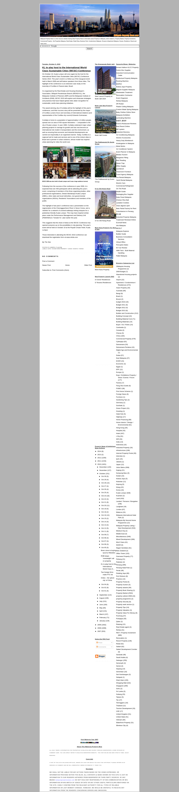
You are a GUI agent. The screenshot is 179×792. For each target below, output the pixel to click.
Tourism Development (124, 708)
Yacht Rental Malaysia (124, 180)
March (101, 614)
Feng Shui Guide (122, 386)
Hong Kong (120, 428)
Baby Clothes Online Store (125, 112)
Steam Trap (120, 163)
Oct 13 (104, 525)
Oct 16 (104, 515)
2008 (99, 628)
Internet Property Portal (124, 453)
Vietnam (119, 720)
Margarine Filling (122, 157)
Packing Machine (122, 81)
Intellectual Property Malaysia (126, 78)
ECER (118, 361)
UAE (118, 711)
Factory (119, 383)
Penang (119, 565)
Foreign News (121, 394)
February (102, 617)
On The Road (121, 189)
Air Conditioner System (124, 149)
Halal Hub (119, 414)
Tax (117, 700)
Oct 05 (104, 547)
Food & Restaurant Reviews (126, 124)
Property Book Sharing (124, 590)
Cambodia (120, 327)
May (101, 608)
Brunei (118, 299)
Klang (118, 487)
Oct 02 (104, 587)
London (119, 509)
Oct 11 (104, 531)
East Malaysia (121, 358)
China (118, 336)
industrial (71, 132)
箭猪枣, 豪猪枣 (121, 121)
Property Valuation (122, 610)
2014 (99, 451)
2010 (99, 464)
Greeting (119, 411)
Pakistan (119, 562)
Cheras (118, 333)
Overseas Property (123, 556)
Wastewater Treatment (124, 92)
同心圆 (118, 214)
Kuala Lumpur (121, 493)
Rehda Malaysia (122, 101)
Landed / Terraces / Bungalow (127, 501)
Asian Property (121, 288)
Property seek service (124, 604)
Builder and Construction (125, 313)
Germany (119, 402)
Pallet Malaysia (121, 256)
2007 (99, 631)
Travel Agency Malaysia (124, 174)
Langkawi (119, 506)
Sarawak (119, 655)
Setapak (119, 677)
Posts (99, 643)
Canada (119, 330)
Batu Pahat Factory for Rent (126, 208)
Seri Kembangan (122, 674)
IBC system (120, 129)
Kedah (118, 476)
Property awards (122, 587)
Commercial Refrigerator (125, 186)
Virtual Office (120, 242)
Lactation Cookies (122, 203)
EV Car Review (121, 248)
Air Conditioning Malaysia (125, 135)
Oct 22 (104, 499)
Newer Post (46, 265)
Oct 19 (104, 509)
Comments (101, 647)
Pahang (119, 559)
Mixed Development (123, 539)
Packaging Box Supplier (124, 194)
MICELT (119, 228)
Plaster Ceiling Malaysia (124, 106)
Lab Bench (120, 169)
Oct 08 (104, 538)
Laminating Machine (123, 118)
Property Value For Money (125, 613)
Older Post (88, 265)
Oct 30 (104, 476)
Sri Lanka (119, 691)
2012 (99, 458)
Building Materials (122, 322)
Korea (118, 490)
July (101, 601)
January (102, 621)
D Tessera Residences (103, 282)
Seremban (120, 672)
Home (67, 265)
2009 (99, 625)
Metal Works (120, 146)
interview (119, 456)
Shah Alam (120, 680)
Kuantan (119, 496)
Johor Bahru (120, 467)
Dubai (118, 355)
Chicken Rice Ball (122, 200)
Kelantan (119, 481)
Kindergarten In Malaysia (125, 143)
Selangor (119, 660)
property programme (123, 599)
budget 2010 (120, 302)
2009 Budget (120, 271)
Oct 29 (104, 479)
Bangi (118, 293)
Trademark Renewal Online (126, 220)
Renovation (120, 638)
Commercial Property (123, 339)
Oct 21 (104, 502)
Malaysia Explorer (122, 231)
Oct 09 (104, 534)
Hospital (119, 430)
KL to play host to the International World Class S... (108, 566)
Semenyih (119, 663)
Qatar (118, 621)
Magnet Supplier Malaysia (125, 90)
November (103, 470)
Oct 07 (104, 541)
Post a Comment (48, 261)
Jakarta (118, 462)
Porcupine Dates (122, 245)
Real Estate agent (122, 627)
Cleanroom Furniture (123, 172)
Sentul (118, 666)
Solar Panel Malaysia (123, 197)
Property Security (122, 602)
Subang (119, 694)
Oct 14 (104, 522)
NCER (118, 545)
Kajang (118, 470)
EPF (117, 369)
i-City (118, 436)
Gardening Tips (121, 400)
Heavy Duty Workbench (124, 140)
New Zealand (121, 551)
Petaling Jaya (121, 573)
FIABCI (118, 388)
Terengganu (120, 703)
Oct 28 (104, 483)
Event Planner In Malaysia (125, 152)
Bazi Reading (121, 160)
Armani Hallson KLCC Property (127, 67)
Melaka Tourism (121, 155)
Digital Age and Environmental (127, 350)
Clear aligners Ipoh (123, 206)
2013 (99, 454)
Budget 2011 (120, 305)
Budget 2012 (120, 307)
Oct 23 (104, 496)
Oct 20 (104, 505)
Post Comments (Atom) (60, 270)
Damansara (120, 344)
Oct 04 (104, 584)
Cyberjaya (119, 341)
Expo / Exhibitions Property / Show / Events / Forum (66, 248)
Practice (119, 579)
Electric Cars (120, 183)
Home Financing (122, 420)
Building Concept (122, 316)
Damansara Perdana (123, 347)
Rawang (119, 624)
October (102, 473)
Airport (118, 280)
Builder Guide (121, 234)
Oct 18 (104, 512)
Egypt (118, 367)
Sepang (119, 669)
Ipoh (117, 459)
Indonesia (119, 445)
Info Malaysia (121, 225)
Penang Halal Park (123, 568)
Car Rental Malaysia (123, 177)
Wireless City (121, 725)
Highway (119, 417)
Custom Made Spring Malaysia (127, 109)
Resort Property (122, 641)
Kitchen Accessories (123, 138)
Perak (118, 570)
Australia (119, 291)
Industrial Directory (123, 132)
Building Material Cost (124, 319)
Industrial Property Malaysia (126, 217)
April (101, 611)
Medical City (120, 531)
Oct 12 (104, 528)
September (103, 595)
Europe (118, 372)
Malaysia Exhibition (123, 115)
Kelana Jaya (120, 479)
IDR (117, 439)
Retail (118, 644)
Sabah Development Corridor (126, 649)
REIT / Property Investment (126, 633)
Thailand (119, 706)
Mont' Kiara (120, 542)
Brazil (118, 296)
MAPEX (119, 84)
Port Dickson (120, 576)
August (102, 598)
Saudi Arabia (120, 657)
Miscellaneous (121, 536)
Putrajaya (119, 619)
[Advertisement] (89, 55)
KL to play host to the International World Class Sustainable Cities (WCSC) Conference (66, 69)
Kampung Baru (121, 473)
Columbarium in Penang (125, 211)
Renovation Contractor (124, 95)
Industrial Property (122, 447)
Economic (119, 364)
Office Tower (120, 553)
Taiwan (118, 697)
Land (118, 498)
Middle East (120, 534)
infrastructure (121, 450)
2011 (99, 461)
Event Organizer (122, 98)
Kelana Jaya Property (124, 87)
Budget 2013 (120, 310)
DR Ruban (120, 104)
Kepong (119, 484)
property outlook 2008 (124, 596)
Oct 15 (104, 518)
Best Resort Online (123, 126)
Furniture (119, 397)
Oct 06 (104, 544)
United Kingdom (122, 714)
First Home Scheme (123, 391)
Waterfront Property (123, 722)
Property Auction (122, 585)
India (118, 442)
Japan (118, 464)
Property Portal (121, 582)
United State (120, 717)
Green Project (121, 408)
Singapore (120, 686)
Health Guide (121, 191)
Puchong (119, 616)
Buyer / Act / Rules (122, 325)
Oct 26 (104, 489)
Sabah (118, 646)
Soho (118, 688)
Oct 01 (104, 591)
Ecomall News (121, 223)
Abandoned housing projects (126, 274)
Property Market (122, 593)
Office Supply (121, 166)
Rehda (118, 630)
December (103, 467)
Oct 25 (104, 492)
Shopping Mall (121, 683)
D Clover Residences (102, 280)
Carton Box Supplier (123, 70)
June (101, 604)
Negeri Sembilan (122, 548)
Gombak (119, 405)
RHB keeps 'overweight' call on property (107, 558)
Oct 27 (104, 486)
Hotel (118, 433)
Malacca (119, 512)
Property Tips (121, 607)
